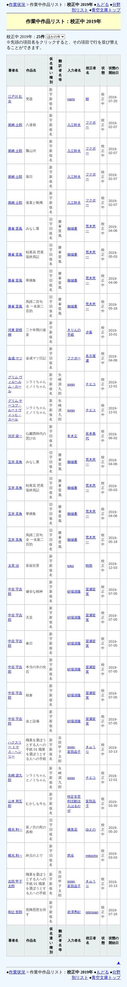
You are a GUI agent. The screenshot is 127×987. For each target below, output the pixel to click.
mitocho (92, 856)
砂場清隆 (74, 591)
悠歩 (70, 855)
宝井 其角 (15, 462)
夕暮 (89, 332)
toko (70, 566)
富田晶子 (74, 752)
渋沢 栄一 (15, 436)
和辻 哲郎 (15, 912)
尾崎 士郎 (15, 125)
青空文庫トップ (106, 10)
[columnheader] (16, 70)
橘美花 (72, 829)
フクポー (74, 358)
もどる (102, 4)
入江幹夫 (74, 125)
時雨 (89, 566)
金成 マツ (15, 358)
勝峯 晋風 (15, 228)
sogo (71, 384)
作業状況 (17, 4)
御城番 (72, 228)
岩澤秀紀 (74, 912)
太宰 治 (13, 566)
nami (71, 99)
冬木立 (72, 436)
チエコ (91, 384)
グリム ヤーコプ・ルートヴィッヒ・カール (15, 410)
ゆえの (91, 829)
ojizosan (92, 912)
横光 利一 (15, 829)
